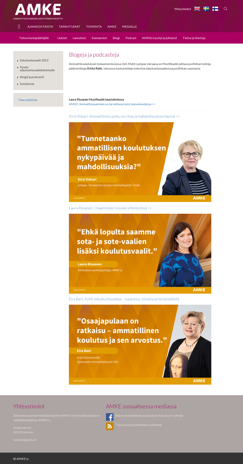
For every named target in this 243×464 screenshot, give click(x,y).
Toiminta (94, 26)
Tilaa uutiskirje (27, 100)
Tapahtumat (69, 26)
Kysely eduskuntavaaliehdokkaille (37, 68)
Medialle (129, 26)
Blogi (116, 38)
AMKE (111, 26)
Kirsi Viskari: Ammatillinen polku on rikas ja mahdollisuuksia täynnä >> (124, 116)
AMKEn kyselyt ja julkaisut (159, 38)
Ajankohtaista (40, 26)
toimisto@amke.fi (25, 439)
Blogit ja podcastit (32, 77)
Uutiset (62, 38)
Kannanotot (99, 38)
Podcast (130, 38)
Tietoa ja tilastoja (194, 38)
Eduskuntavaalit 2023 (34, 60)
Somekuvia (27, 83)
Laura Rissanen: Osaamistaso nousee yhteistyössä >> (110, 208)
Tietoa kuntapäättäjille (34, 38)
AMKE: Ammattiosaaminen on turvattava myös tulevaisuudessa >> (112, 104)
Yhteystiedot (182, 9)
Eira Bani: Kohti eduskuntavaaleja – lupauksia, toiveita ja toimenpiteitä (124, 299)
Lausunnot (79, 38)
